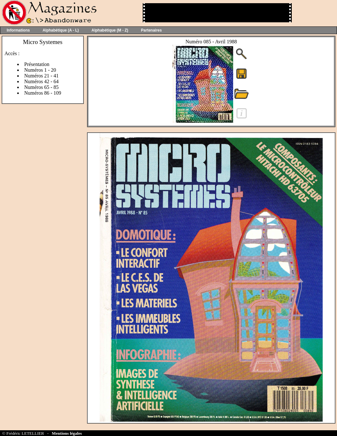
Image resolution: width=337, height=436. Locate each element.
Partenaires (151, 30)
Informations (18, 30)
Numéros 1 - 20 (40, 70)
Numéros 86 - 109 (42, 93)
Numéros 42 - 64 (41, 81)
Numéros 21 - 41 (41, 75)
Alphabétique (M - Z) (109, 30)
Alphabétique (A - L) (61, 30)
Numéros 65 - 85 (41, 87)
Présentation (36, 64)
